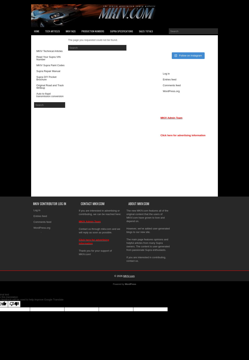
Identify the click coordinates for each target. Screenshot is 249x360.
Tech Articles (52, 31)
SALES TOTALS (146, 31)
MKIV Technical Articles (49, 51)
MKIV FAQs (71, 31)
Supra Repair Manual (48, 71)
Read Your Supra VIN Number (48, 58)
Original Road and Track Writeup (50, 86)
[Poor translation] (14, 304)
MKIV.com (129, 276)
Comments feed (172, 85)
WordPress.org (171, 91)
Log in (166, 73)
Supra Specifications (121, 31)
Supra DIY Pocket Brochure (46, 78)
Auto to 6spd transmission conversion (49, 95)
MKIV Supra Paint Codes (50, 65)
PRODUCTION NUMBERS (93, 31)
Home (36, 31)
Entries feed (169, 79)
